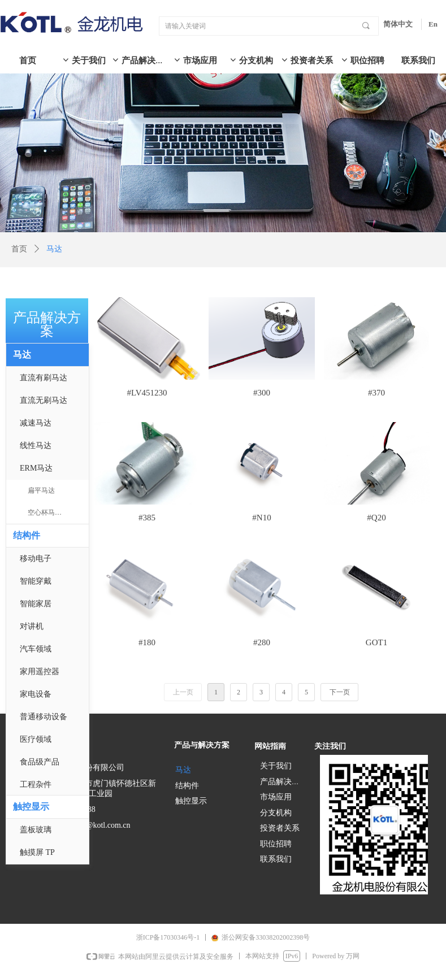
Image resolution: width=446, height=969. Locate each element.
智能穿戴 (35, 581)
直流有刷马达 (43, 377)
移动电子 (35, 558)
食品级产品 (39, 762)
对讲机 (32, 626)
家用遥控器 (39, 671)
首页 (19, 249)
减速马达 (35, 423)
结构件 (26, 535)
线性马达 (35, 445)
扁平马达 (41, 490)
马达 (22, 354)
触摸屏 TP (37, 852)
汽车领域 (35, 649)
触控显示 (31, 806)
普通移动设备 (43, 716)
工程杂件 (35, 784)
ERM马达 (36, 468)
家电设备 (35, 694)
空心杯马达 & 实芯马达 (58, 512)
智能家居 (35, 603)
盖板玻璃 (35, 829)
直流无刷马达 (43, 400)
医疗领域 (35, 739)
